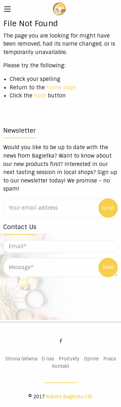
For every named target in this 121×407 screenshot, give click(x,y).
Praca (109, 359)
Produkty (69, 359)
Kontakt (60, 366)
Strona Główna (21, 359)
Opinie (91, 359)
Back (40, 95)
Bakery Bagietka (59, 9)
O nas (48, 359)
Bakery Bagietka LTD (69, 397)
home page (61, 87)
